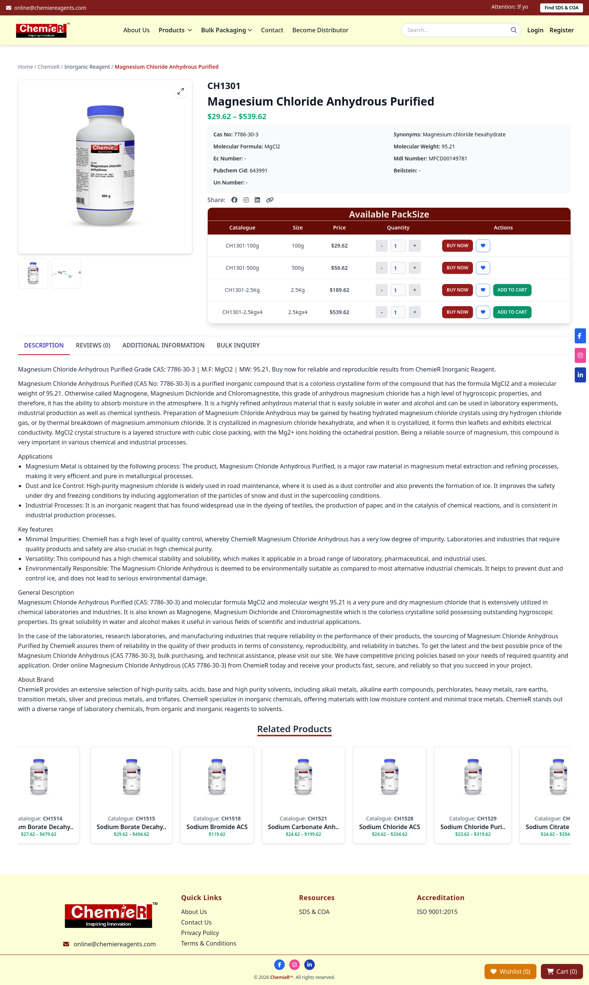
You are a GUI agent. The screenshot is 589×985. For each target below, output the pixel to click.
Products (179, 32)
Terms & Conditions (208, 943)
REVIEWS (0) (93, 348)
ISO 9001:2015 (437, 912)
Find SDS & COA (561, 8)
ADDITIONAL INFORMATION (163, 348)
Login (535, 32)
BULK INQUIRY (238, 348)
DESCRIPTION (44, 348)
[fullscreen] (180, 94)
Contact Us (196, 922)
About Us (140, 32)
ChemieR (49, 70)
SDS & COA (314, 912)
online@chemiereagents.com (115, 944)
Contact (276, 32)
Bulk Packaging (230, 32)
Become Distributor (324, 32)
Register (562, 32)
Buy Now (457, 249)
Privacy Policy (200, 933)
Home (25, 70)
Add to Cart (512, 293)
